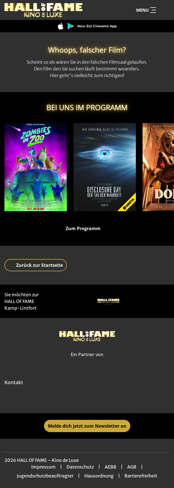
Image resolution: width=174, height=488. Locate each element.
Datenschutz (80, 467)
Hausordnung (99, 476)
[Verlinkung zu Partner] (109, 301)
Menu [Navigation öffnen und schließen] (146, 10)
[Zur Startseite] (43, 10)
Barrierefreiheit (140, 476)
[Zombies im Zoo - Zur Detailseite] (35, 167)
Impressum (43, 467)
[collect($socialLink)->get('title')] (81, 400)
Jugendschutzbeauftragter (45, 476)
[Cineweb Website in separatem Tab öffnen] (87, 361)
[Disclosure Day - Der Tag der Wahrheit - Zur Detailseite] (104, 167)
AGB (131, 467)
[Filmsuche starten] (164, 10)
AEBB (110, 467)
